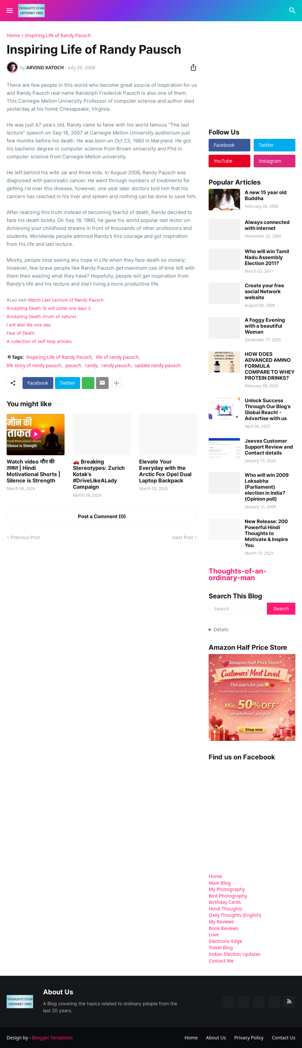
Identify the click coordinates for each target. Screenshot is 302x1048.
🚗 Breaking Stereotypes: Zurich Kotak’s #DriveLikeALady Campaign (99, 474)
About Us (216, 1037)
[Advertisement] (255, 74)
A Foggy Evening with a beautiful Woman (265, 326)
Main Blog (219, 883)
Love (214, 934)
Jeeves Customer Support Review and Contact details (269, 447)
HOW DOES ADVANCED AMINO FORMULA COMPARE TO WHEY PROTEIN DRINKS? (270, 366)
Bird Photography (228, 896)
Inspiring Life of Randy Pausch (58, 35)
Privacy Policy (248, 1037)
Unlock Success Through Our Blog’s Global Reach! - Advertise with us (267, 409)
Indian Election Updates (234, 954)
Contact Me (221, 961)
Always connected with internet (267, 225)
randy (91, 365)
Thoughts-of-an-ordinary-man (238, 574)
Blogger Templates (52, 1037)
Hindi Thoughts (225, 909)
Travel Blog (221, 947)
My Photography (227, 889)
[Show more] (116, 383)
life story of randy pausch (34, 365)
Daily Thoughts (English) (235, 915)
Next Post (182, 537)
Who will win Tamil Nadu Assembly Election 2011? (267, 257)
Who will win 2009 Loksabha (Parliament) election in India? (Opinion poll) (267, 487)
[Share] (191, 67)
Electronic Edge (225, 941)
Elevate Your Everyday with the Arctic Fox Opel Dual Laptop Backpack (165, 471)
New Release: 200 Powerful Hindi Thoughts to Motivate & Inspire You (266, 533)
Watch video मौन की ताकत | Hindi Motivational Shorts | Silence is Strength (33, 471)
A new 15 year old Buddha (266, 195)
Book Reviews (223, 928)
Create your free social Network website (264, 292)
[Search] (293, 10)
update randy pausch (158, 365)
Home (13, 35)
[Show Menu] (9, 10)
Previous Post (25, 537)
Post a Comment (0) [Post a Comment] (102, 516)
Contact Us (283, 1037)
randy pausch (116, 365)
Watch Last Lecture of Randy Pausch (66, 300)
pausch (73, 365)
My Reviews (221, 921)
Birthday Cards (225, 902)
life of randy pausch (117, 357)
